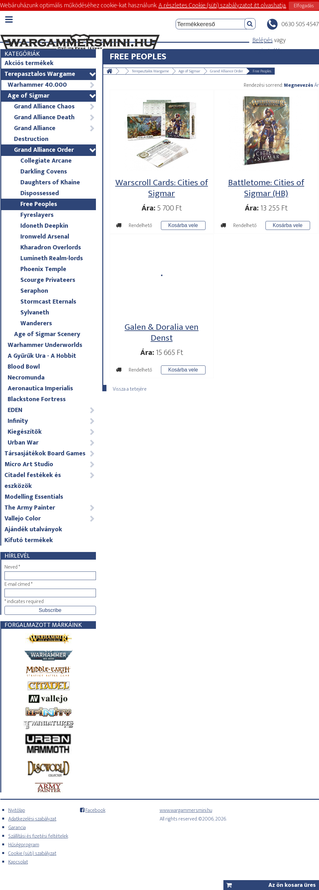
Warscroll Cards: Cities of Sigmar (161, 188)
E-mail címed (18, 584)
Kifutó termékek (28, 540)
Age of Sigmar (51, 95)
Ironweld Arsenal (44, 236)
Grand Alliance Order (54, 149)
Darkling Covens (43, 171)
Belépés (262, 40)
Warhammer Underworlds (45, 345)
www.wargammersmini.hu (186, 810)
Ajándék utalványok (33, 529)
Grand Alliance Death (54, 117)
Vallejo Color (49, 518)
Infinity (51, 421)
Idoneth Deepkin (44, 225)
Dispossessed (39, 193)
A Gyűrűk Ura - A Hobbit (42, 355)
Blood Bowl (24, 366)
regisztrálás (267, 51)
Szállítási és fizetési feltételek (38, 836)
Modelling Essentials (33, 496)
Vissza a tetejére (130, 388)
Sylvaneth (34, 312)
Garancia (17, 827)
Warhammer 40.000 (51, 84)
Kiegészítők (51, 431)
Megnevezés (298, 85)
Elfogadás (304, 6)
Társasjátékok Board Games (49, 453)
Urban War (51, 442)
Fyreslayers (37, 215)
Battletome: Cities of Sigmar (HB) (266, 188)
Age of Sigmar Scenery (47, 334)
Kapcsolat (18, 862)
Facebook (95, 810)
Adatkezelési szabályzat (32, 819)
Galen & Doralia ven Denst (162, 332)
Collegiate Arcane (46, 160)
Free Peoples (38, 204)
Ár (316, 85)
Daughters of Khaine (50, 182)
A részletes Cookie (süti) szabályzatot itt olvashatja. (222, 5)
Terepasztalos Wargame (49, 74)
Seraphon (34, 290)
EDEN (51, 410)
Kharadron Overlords (50, 247)
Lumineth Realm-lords (51, 258)
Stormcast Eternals (48, 301)
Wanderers (36, 323)
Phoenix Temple (43, 269)
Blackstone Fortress (37, 399)
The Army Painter (49, 507)
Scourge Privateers (47, 280)
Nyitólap (16, 810)
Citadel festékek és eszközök (49, 480)
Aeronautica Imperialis (40, 388)
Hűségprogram (23, 845)
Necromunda (26, 377)
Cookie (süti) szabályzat (32, 853)
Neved (12, 567)
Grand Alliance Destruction (54, 133)
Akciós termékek (29, 63)
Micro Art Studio (49, 464)
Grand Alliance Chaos (54, 106)
